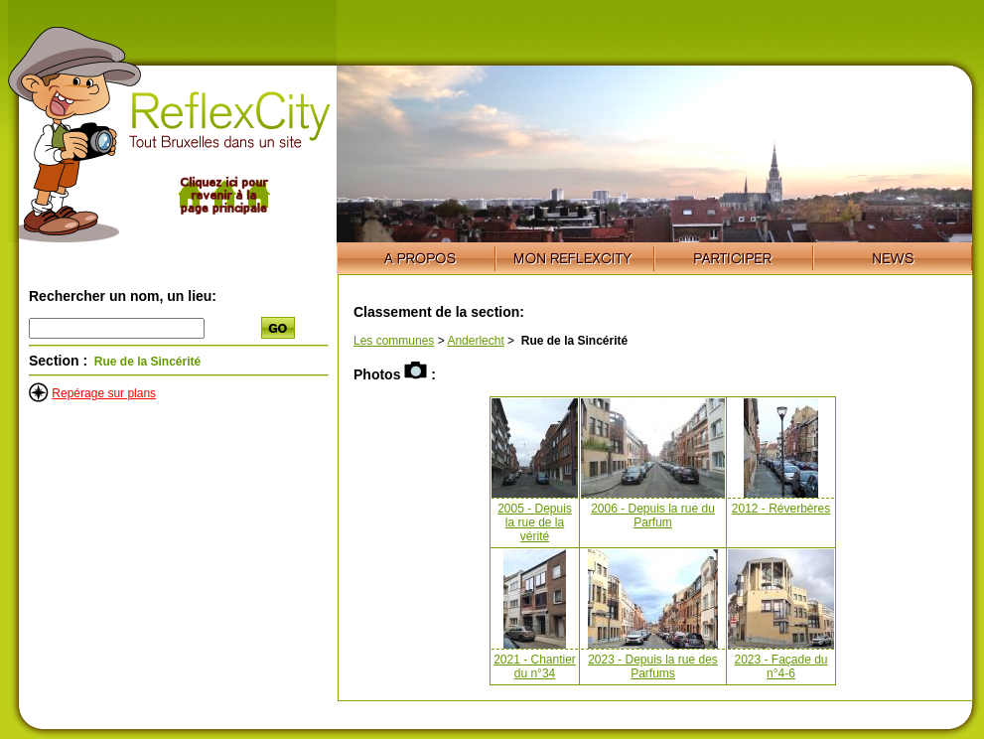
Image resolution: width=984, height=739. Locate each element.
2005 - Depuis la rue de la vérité (534, 522)
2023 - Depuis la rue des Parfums (653, 666)
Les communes (393, 341)
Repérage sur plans (104, 393)
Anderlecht (475, 341)
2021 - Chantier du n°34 (534, 666)
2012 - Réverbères (781, 509)
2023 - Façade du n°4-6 (780, 666)
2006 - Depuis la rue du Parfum (653, 515)
